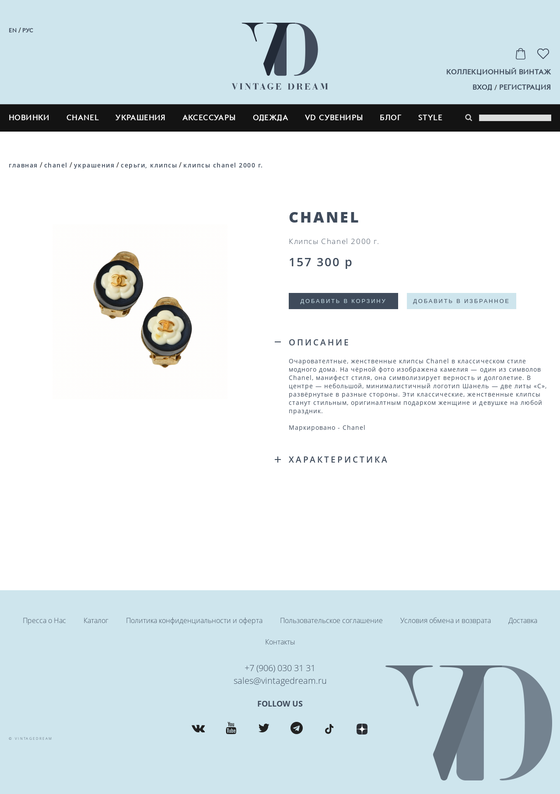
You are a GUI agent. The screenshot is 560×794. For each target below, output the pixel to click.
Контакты (280, 642)
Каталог (96, 620)
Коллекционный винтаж (498, 72)
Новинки (29, 117)
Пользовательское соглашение (331, 620)
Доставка (522, 620)
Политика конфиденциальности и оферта (194, 620)
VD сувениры (334, 117)
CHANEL (82, 117)
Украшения (141, 117)
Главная (23, 165)
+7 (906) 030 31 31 (280, 668)
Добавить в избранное (461, 301)
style (430, 117)
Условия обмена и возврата (445, 620)
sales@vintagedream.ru (280, 680)
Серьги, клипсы (149, 165)
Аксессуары (209, 117)
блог (391, 117)
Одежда (270, 117)
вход (482, 87)
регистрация (525, 87)
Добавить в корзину (343, 301)
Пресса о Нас (44, 620)
